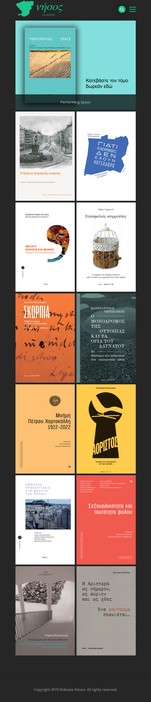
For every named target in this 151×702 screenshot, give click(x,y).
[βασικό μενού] (132, 9)
